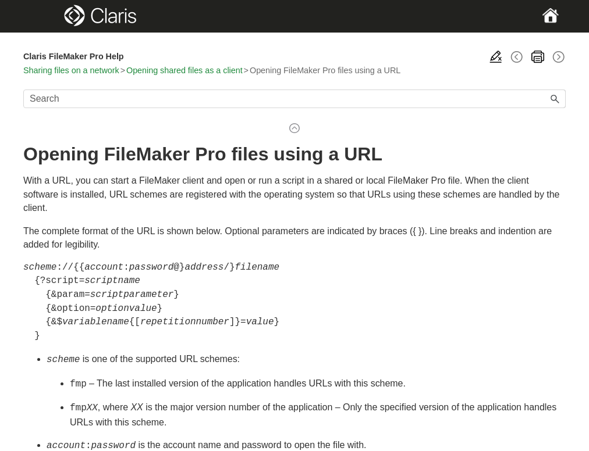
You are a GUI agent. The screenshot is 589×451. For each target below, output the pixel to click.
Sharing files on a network (71, 70)
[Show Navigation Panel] (49, 16)
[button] (555, 99)
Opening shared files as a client (184, 70)
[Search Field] (294, 99)
